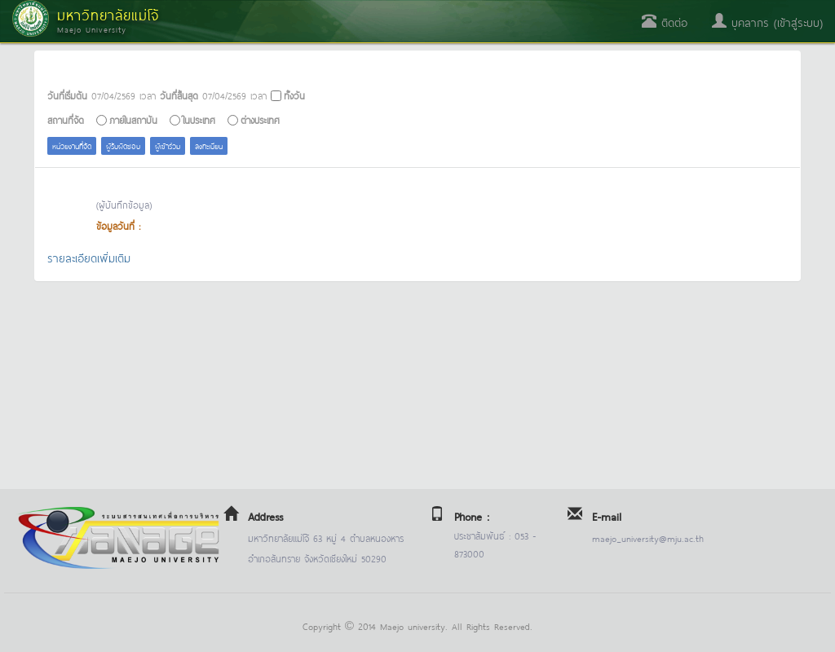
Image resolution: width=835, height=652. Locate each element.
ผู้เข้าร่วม (167, 145)
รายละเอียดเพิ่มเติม (88, 257)
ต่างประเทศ (260, 119)
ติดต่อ (664, 21)
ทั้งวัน (294, 95)
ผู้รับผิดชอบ (123, 145)
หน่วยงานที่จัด (71, 145)
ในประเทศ (199, 119)
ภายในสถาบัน (133, 119)
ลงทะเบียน (209, 145)
